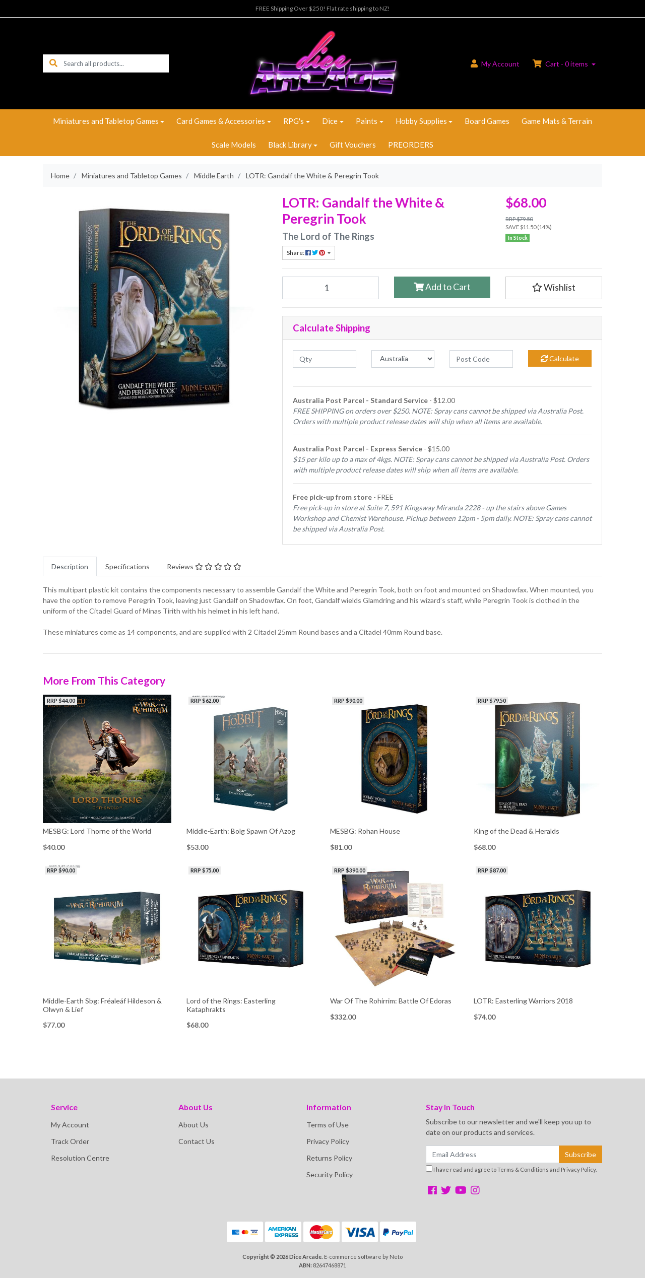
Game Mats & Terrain (557, 120)
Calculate (560, 358)
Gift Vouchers (353, 144)
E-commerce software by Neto (363, 1256)
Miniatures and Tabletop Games (106, 120)
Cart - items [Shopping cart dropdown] (561, 63)
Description (69, 566)
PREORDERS (410, 144)
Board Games (487, 120)
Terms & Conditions (523, 1169)
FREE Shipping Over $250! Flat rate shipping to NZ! (322, 8)
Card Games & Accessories (220, 120)
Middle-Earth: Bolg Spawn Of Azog (240, 831)
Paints (366, 120)
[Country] (403, 359)
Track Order (70, 1141)
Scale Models (234, 144)
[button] (553, 288)
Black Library (290, 144)
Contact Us (196, 1141)
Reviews (204, 566)
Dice (330, 120)
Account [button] (495, 63)
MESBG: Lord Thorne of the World (97, 831)
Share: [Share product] (306, 252)
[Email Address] (492, 1154)
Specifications (127, 566)
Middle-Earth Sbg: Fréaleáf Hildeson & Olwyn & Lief (102, 1005)
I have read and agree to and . (511, 1169)
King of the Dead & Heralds (516, 831)
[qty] (324, 359)
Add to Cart (442, 287)
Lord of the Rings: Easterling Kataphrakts (231, 1005)
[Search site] (53, 63)
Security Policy (329, 1174)
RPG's (293, 120)
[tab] (70, 566)
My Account (70, 1124)
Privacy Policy (327, 1141)
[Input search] (116, 63)
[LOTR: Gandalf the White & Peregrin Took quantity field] (330, 288)
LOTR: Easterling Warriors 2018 (523, 1000)
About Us (193, 1124)
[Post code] (481, 359)
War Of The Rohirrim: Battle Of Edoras (391, 1000)
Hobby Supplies (421, 120)
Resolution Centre (80, 1158)
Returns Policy (329, 1158)
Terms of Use (327, 1124)
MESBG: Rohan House (365, 831)
